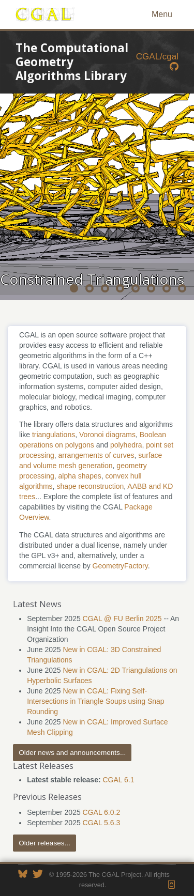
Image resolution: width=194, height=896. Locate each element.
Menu (162, 14)
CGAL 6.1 (118, 780)
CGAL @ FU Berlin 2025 (122, 618)
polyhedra (126, 445)
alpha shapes (79, 476)
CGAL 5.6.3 (102, 822)
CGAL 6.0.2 (102, 812)
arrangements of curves (96, 455)
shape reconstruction (90, 486)
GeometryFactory (120, 566)
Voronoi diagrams (107, 434)
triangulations (53, 434)
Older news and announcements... (72, 752)
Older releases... (44, 843)
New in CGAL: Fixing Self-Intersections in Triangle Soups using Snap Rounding (95, 701)
